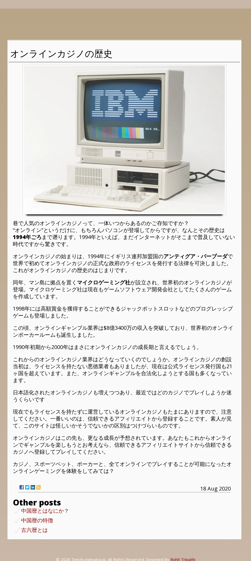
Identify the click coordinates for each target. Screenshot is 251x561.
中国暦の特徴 (37, 520)
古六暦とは (34, 530)
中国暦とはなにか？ (45, 511)
